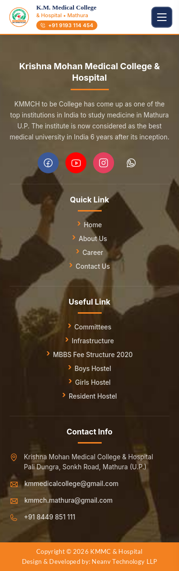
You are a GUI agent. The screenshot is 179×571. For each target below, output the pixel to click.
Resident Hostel (93, 396)
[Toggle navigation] (161, 17)
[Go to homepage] (19, 17)
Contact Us (93, 266)
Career (93, 252)
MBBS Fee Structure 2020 (93, 355)
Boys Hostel (92, 368)
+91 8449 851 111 (49, 517)
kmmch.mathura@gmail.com (68, 500)
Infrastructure (93, 341)
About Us (93, 239)
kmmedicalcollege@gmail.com (71, 483)
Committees (93, 327)
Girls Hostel (92, 382)
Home (93, 225)
